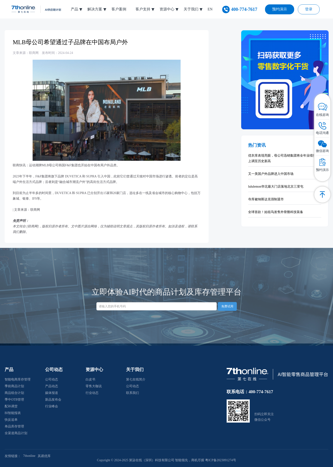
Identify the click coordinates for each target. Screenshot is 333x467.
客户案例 (118, 9)
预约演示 (279, 9)
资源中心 (167, 9)
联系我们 (132, 393)
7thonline (29, 456)
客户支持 (143, 9)
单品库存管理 (14, 426)
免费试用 (227, 302)
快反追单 (11, 419)
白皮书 (90, 379)
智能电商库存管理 (18, 379)
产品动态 (51, 386)
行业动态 (92, 393)
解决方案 (94, 9)
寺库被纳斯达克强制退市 (266, 199)
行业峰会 (51, 406)
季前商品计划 (14, 386)
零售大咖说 (94, 386)
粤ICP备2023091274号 (220, 460)
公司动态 (51, 379)
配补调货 (11, 406)
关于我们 (191, 9)
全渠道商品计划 (16, 433)
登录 (308, 9)
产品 (74, 9)
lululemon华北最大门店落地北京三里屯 (275, 186)
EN (210, 9)
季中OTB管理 (14, 399)
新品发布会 (53, 399)
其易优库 (44, 456)
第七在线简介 (135, 379)
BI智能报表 (13, 413)
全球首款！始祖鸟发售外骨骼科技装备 (275, 212)
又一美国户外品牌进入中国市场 (270, 174)
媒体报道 (51, 393)
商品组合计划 (14, 393)
